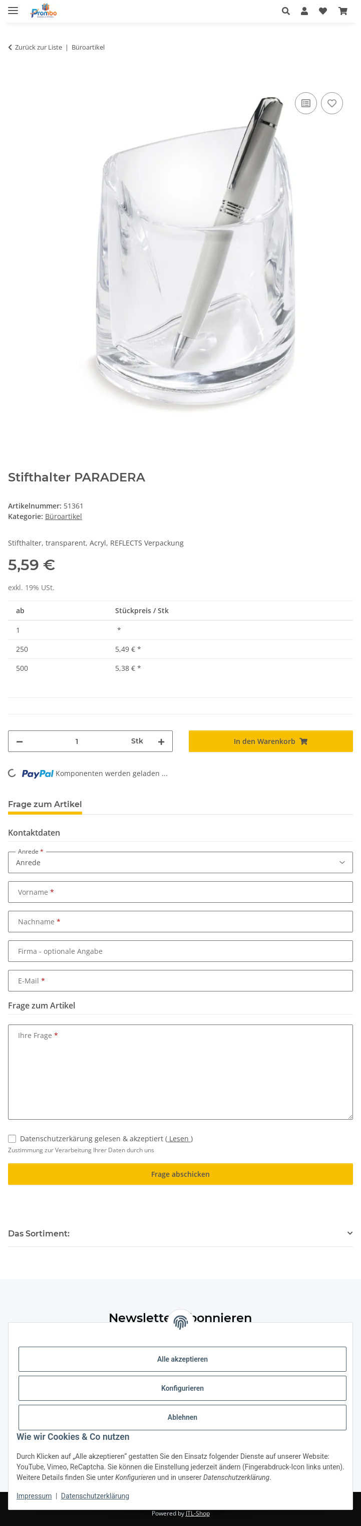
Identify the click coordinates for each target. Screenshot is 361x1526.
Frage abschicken (180, 1174)
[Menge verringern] (20, 741)
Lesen (179, 1138)
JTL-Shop (198, 1513)
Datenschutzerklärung (95, 1496)
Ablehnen (182, 1417)
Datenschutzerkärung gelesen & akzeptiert (106, 1138)
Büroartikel (63, 516)
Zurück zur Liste (38, 47)
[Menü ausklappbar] (13, 6)
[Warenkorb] (343, 11)
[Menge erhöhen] (161, 741)
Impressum (34, 1496)
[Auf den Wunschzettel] (332, 103)
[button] (288, 11)
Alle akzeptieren (182, 1359)
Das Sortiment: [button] (39, 1233)
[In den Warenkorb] (16, 78)
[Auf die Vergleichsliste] (306, 103)
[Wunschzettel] (322, 11)
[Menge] (77, 741)
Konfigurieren (182, 1388)
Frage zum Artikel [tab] (45, 804)
